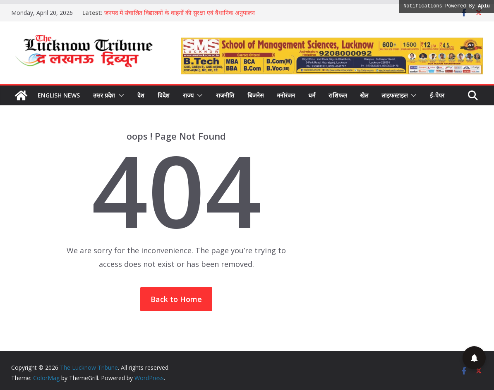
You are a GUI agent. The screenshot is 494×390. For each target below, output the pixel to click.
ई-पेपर (437, 95)
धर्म (311, 95)
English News (59, 95)
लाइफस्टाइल (394, 95)
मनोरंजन (286, 95)
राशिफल (338, 95)
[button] (119, 95)
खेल (364, 95)
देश (140, 95)
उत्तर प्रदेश (104, 95)
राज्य (188, 95)
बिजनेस (255, 95)
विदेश (164, 95)
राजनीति (225, 95)
